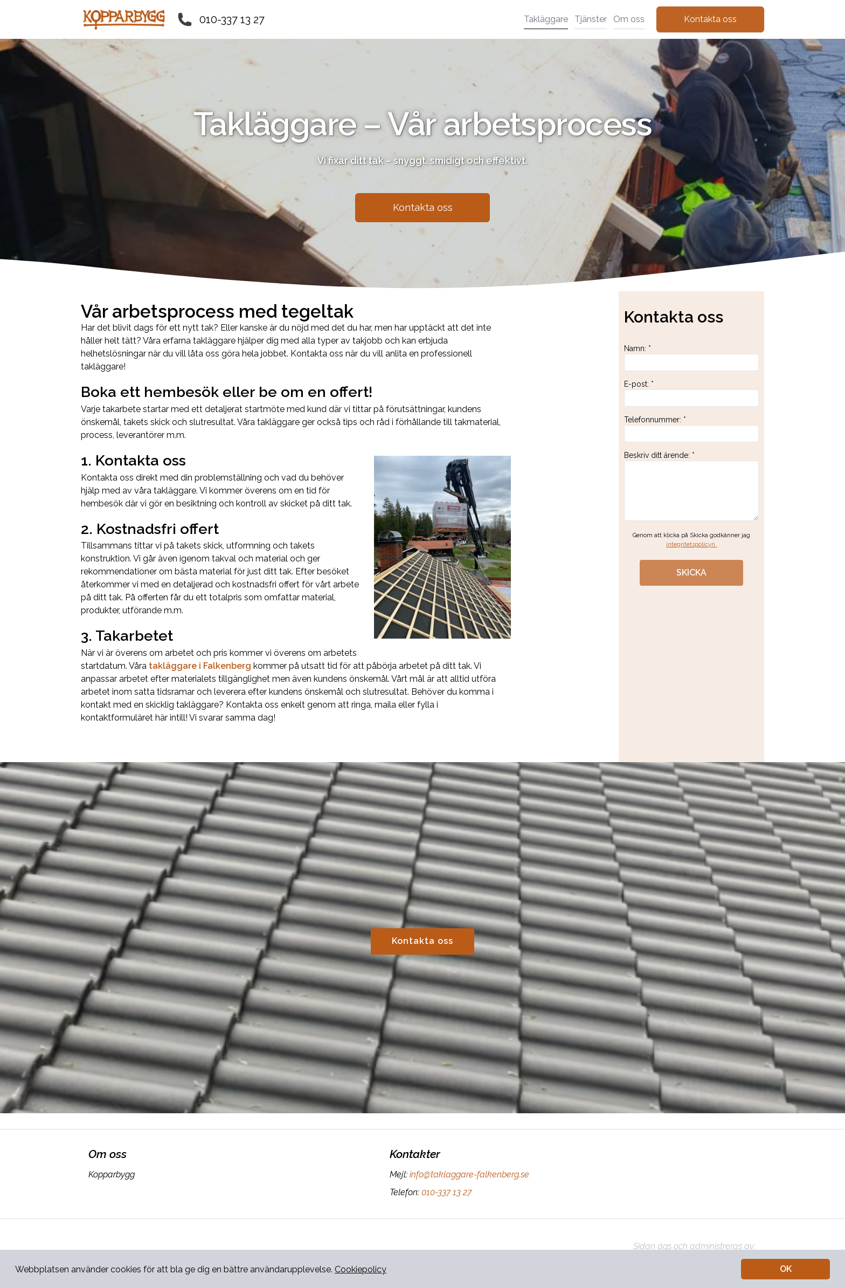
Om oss (629, 19)
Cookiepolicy (360, 1269)
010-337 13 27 (232, 19)
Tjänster (590, 19)
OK (786, 1269)
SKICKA (691, 572)
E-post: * (691, 393)
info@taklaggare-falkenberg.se (468, 1174)
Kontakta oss (710, 19)
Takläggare (546, 19)
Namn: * (691, 357)
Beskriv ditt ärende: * (691, 486)
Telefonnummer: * (691, 428)
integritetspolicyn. (691, 544)
